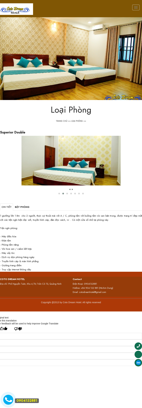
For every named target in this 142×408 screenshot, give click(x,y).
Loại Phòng (77, 121)
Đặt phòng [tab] (30, 212)
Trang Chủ (61, 121)
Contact (77, 279)
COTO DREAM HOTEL (12, 279)
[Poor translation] (18, 329)
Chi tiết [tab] (17, 212)
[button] (62, 193)
